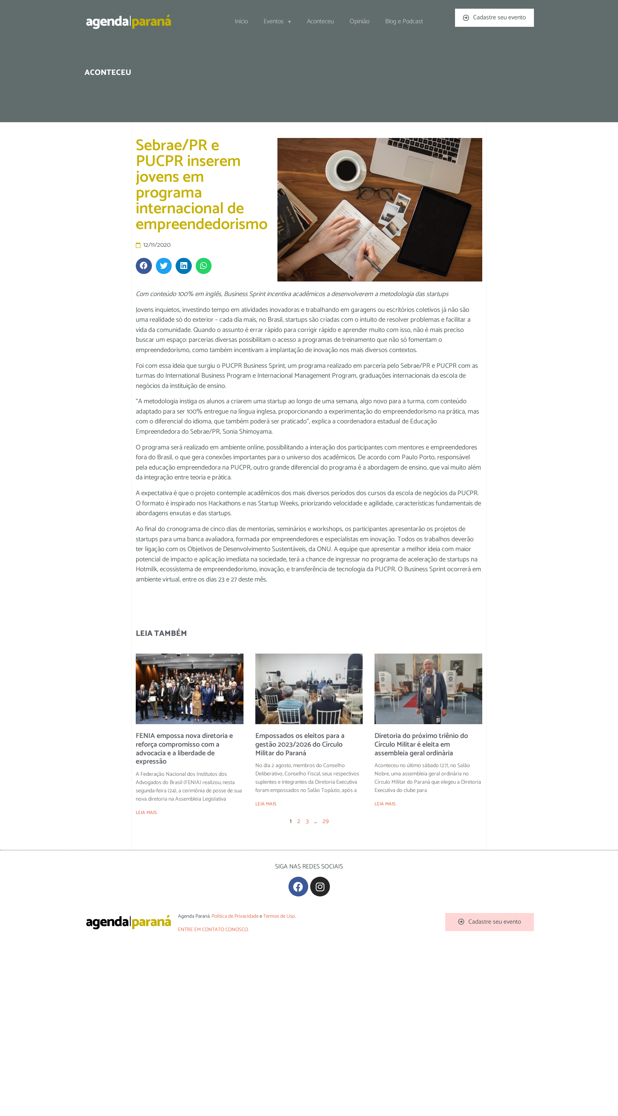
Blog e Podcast (404, 21)
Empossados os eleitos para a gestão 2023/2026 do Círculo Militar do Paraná (300, 744)
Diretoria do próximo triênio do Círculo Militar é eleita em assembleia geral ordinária (421, 744)
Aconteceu (320, 21)
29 (325, 821)
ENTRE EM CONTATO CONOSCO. (213, 930)
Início (241, 21)
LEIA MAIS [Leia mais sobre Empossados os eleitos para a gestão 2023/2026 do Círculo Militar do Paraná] (265, 804)
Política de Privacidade (235, 916)
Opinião (359, 21)
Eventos (277, 22)
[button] (144, 266)
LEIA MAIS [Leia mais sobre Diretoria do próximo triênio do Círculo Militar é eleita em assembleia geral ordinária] (385, 804)
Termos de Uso (279, 916)
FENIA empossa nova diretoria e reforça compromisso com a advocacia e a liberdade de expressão (184, 749)
